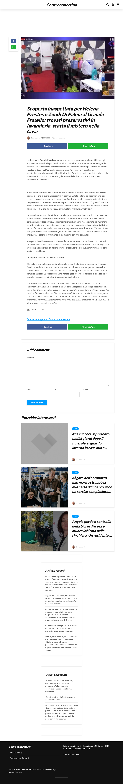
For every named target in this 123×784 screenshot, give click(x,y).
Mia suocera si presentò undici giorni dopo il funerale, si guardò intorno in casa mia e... (90, 441)
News (75, 429)
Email (56, 390)
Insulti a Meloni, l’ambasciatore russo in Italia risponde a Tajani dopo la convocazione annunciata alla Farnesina (59, 686)
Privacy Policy (16, 752)
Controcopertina (61, 4)
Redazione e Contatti (19, 758)
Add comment (60, 138)
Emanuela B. (33, 138)
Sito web (85, 390)
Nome (29, 390)
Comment (30, 357)
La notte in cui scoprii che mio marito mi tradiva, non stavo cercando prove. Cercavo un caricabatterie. (61, 628)
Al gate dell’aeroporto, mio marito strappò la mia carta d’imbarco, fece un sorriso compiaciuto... (92, 485)
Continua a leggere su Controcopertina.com (48, 319)
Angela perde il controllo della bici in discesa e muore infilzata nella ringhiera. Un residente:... (92, 528)
